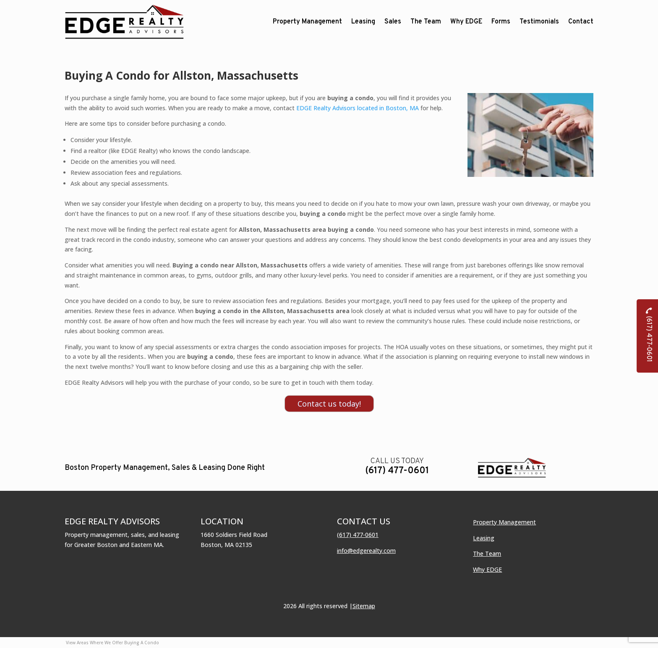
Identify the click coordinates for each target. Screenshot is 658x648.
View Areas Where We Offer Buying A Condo (112, 642)
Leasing (483, 538)
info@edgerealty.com (366, 551)
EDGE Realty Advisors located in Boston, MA (357, 108)
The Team (487, 553)
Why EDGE (487, 569)
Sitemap (363, 606)
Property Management (504, 522)
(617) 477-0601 (397, 471)
